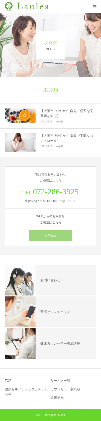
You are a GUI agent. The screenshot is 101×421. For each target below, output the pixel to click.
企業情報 (57, 397)
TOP (8, 380)
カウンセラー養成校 (65, 389)
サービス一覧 (60, 380)
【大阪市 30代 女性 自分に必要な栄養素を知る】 (66, 113)
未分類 (59, 121)
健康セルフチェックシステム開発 (26, 392)
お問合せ (50, 235)
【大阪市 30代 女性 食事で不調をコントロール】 (66, 138)
